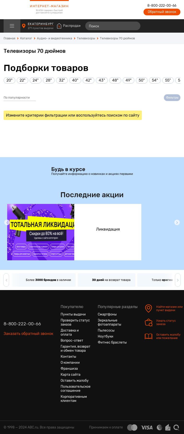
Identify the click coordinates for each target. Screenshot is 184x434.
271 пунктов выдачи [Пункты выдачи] (41, 28)
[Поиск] (112, 26)
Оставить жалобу (75, 381)
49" (129, 80)
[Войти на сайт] (166, 26)
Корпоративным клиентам (74, 399)
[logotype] (16, 9)
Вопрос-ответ (72, 341)
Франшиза (69, 369)
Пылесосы (106, 330)
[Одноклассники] (16, 356)
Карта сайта (70, 375)
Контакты (68, 357)
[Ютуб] (25, 356)
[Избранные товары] (158, 26)
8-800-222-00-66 (161, 5)
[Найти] (134, 26)
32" (62, 80)
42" (89, 80)
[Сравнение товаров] (149, 26)
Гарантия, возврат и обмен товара (75, 349)
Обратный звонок (162, 12)
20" (9, 80)
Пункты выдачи (73, 314)
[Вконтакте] (7, 356)
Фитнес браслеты (112, 342)
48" (115, 80)
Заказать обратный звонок (28, 333)
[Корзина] (176, 26)
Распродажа (73, 26)
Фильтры (172, 97)
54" (155, 80)
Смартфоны (107, 314)
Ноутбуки (105, 336)
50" (142, 80)
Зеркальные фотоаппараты (109, 322)
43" (102, 80)
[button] (7, 222)
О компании (70, 363)
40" (75, 80)
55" (168, 80)
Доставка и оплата (70, 332)
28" (49, 80)
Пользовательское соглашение (76, 389)
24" (36, 80)
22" (22, 80)
